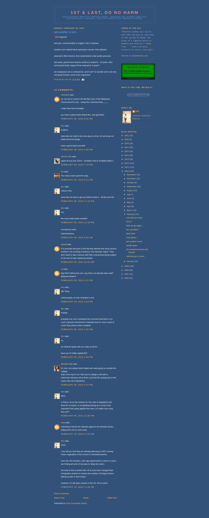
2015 (126, 151)
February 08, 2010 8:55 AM (77, 119)
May (129, 202)
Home (86, 498)
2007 (126, 274)
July (129, 194)
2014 (126, 155)
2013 (126, 159)
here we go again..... (135, 226)
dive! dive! (130, 233)
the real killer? (132, 229)
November (132, 178)
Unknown (65, 95)
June (129, 198)
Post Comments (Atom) (76, 503)
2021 (126, 135)
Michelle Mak (67, 364)
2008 (126, 270)
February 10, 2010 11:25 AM (77, 434)
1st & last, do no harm (105, 12)
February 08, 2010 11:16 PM (77, 201)
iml (62, 171)
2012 (126, 163)
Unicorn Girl (66, 156)
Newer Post (59, 498)
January (130, 261)
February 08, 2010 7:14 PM (77, 165)
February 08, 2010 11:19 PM (77, 222)
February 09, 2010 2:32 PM (77, 329)
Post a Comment (61, 493)
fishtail (64, 244)
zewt (63, 422)
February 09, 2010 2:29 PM (77, 302)
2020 (126, 139)
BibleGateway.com (139, 56)
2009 (126, 266)
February (131, 214)
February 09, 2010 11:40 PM (77, 416)
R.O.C (129, 222)
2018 (126, 143)
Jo (62, 269)
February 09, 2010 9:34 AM (77, 237)
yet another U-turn (134, 241)
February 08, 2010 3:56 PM (77, 150)
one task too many (134, 218)
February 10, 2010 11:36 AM (77, 487)
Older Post (112, 498)
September (132, 186)
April (129, 206)
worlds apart (131, 245)
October (130, 182)
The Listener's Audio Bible (141, 50)
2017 (126, 147)
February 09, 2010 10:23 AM (77, 262)
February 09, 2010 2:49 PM (77, 357)
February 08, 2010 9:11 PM (77, 180)
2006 (126, 278)
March (130, 210)
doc (62, 126)
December (132, 174)
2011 (126, 167)
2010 (126, 171)
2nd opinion (131, 237)
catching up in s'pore (135, 256)
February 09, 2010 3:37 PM (77, 385)
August (130, 190)
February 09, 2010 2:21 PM (77, 280)
